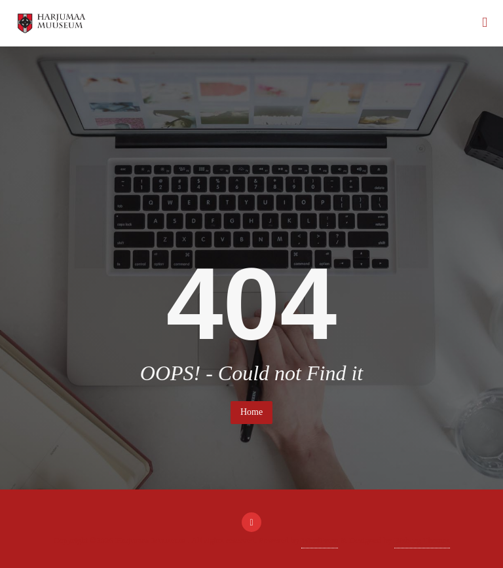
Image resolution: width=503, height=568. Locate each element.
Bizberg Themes (422, 540)
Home (251, 412)
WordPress (319, 540)
